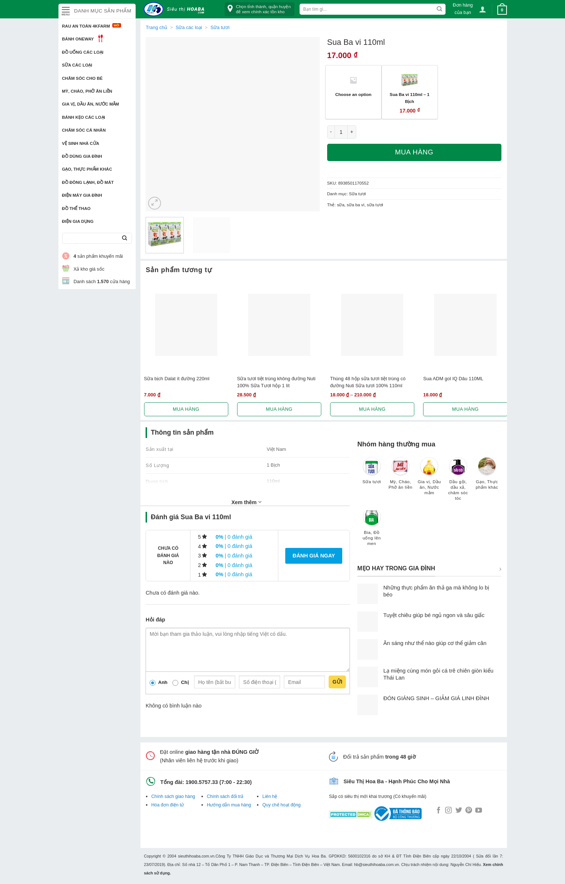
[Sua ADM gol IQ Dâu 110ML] (465, 325)
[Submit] (124, 238)
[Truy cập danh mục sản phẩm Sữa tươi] (371, 474)
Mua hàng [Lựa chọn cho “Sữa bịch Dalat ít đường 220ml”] (186, 409)
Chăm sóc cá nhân (84, 130)
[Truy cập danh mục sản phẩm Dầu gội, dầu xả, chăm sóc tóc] (458, 482)
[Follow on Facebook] (438, 811)
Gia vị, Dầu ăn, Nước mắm (90, 104)
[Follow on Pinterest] (468, 811)
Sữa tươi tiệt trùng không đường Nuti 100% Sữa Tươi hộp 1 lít (276, 382)
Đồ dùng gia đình (82, 156)
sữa (340, 205)
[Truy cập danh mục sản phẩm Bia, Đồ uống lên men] (371, 530)
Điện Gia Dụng (78, 221)
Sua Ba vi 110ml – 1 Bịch (409, 98)
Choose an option (353, 94)
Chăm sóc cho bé (82, 78)
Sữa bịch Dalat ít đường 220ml (177, 378)
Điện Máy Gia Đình (82, 195)
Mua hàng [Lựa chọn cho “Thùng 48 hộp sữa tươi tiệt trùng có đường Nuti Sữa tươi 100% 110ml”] (372, 409)
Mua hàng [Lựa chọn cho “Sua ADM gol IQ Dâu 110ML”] (465, 409)
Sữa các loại (77, 65)
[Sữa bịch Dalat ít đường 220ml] (186, 325)
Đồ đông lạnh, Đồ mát (88, 182)
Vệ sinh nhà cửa (80, 143)
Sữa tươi (219, 27)
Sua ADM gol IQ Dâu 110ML (453, 378)
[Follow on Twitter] (458, 811)
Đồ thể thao (76, 208)
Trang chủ (157, 27)
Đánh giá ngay (314, 556)
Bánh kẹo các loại (83, 117)
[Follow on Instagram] (448, 811)
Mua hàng (414, 152)
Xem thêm (246, 502)
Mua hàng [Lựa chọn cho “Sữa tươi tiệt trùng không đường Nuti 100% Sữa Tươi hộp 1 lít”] (279, 409)
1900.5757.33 (202, 782)
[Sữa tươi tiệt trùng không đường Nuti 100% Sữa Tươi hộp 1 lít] (279, 325)
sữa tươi (375, 205)
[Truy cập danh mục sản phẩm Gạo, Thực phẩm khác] (486, 476)
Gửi (337, 682)
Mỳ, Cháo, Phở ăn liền (87, 91)
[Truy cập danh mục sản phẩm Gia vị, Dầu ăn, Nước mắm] (429, 479)
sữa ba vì (355, 205)
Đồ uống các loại (83, 52)
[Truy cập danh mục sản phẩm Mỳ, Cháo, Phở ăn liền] (400, 476)
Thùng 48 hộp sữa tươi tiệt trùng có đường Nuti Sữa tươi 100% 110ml (367, 382)
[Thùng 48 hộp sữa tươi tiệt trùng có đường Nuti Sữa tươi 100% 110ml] (372, 325)
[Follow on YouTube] (478, 811)
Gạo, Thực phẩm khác (87, 169)
